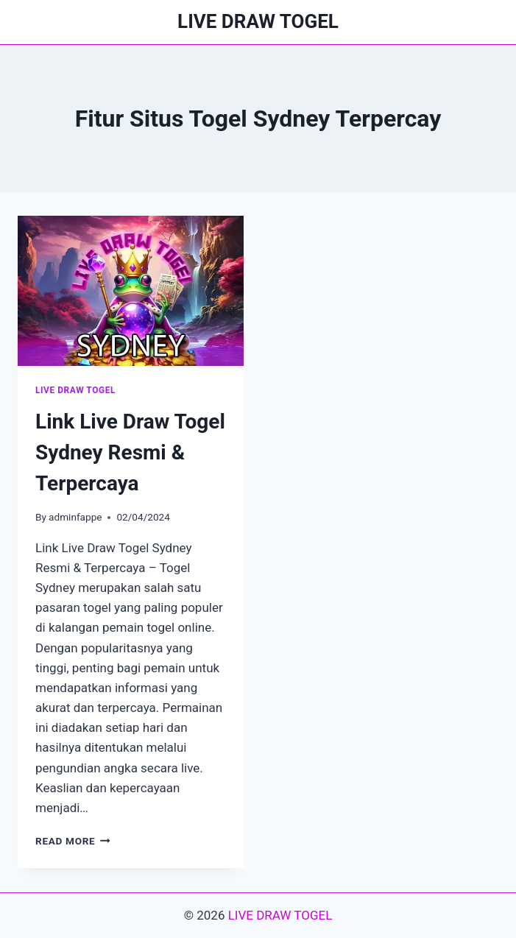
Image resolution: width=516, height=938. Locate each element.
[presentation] (131, 291)
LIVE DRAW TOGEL (75, 390)
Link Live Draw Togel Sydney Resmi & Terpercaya (130, 452)
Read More (72, 841)
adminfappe (75, 517)
